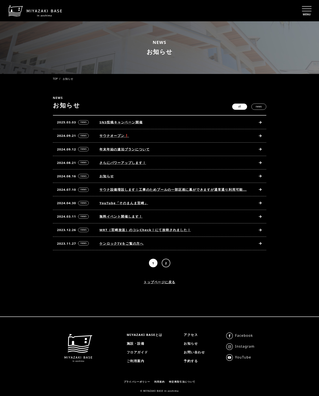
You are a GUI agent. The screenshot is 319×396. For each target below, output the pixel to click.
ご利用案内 (135, 361)
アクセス (191, 334)
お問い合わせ (194, 352)
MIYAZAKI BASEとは (144, 334)
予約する (191, 361)
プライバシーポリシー (137, 381)
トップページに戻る (159, 284)
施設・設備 (135, 343)
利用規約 (159, 381)
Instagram (245, 346)
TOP (55, 79)
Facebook (244, 335)
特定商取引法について (182, 381)
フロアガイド (137, 352)
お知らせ (191, 343)
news (259, 106)
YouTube (243, 357)
